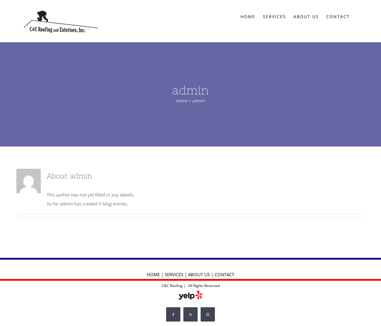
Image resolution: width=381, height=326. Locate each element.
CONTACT (224, 274)
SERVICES (174, 274)
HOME (153, 274)
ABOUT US (199, 274)
